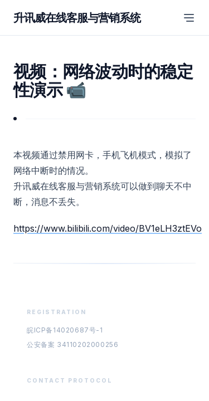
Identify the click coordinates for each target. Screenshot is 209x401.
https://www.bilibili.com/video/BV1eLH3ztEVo (107, 228)
